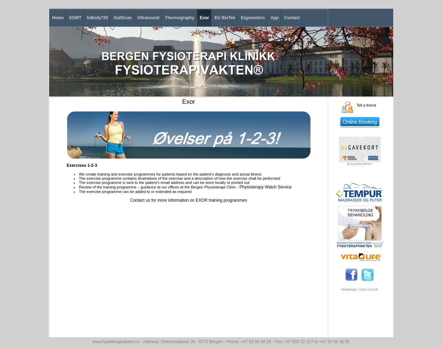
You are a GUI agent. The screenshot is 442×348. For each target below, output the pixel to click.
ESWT (75, 17)
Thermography (179, 17)
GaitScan (123, 17)
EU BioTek (225, 17)
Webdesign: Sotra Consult (359, 289)
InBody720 (97, 17)
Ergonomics (253, 17)
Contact (292, 17)
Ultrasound (148, 17)
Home (58, 17)
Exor (204, 17)
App (275, 17)
